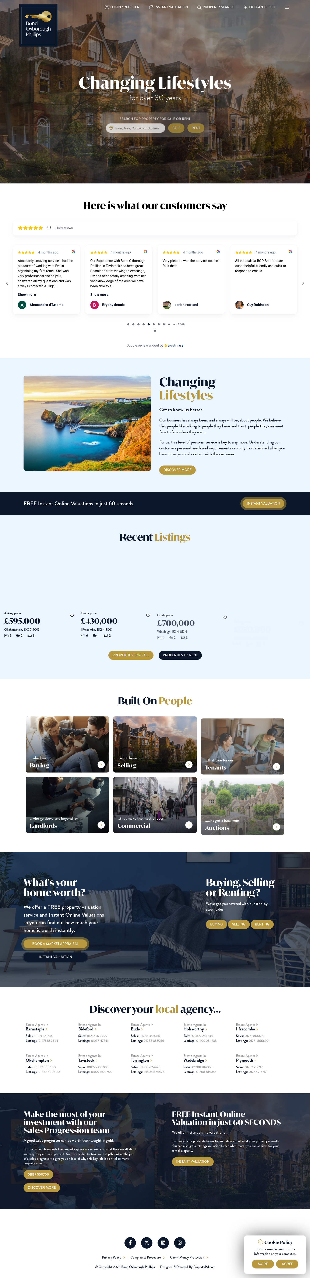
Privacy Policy (112, 1257)
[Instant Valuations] (263, 503)
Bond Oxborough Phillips (138, 1266)
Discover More (42, 1187)
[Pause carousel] (155, 331)
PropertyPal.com (204, 1266)
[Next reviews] (303, 283)
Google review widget (143, 345)
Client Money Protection (187, 1257)
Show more (27, 295)
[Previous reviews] (7, 283)
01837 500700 (38, 1174)
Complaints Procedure (146, 1257)
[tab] (128, 324)
